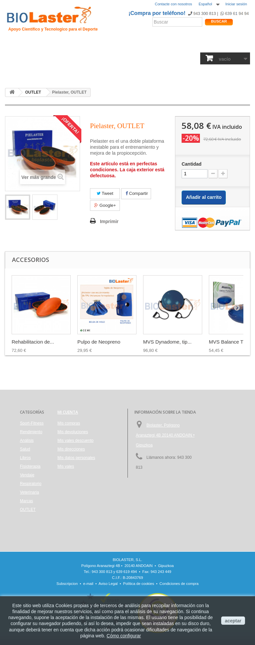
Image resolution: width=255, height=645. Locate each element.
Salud (76, 58)
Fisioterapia (138, 58)
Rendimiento (131, 44)
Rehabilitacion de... (33, 342)
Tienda (227, 44)
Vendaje (163, 58)
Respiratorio (189, 58)
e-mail (88, 584)
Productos (197, 44)
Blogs (176, 44)
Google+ (105, 205)
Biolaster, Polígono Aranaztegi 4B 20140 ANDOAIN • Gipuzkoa (165, 435)
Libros (115, 58)
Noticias (157, 44)
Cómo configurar (124, 635)
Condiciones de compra (179, 584)
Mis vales (65, 466)
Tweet (105, 193)
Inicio (13, 44)
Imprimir (109, 221)
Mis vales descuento (75, 440)
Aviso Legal (108, 584)
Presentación (36, 44)
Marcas (26, 501)
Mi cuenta (67, 412)
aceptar (233, 620)
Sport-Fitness (21, 58)
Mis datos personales (76, 457)
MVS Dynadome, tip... (167, 342)
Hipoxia (63, 44)
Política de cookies (138, 584)
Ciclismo (104, 44)
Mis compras (68, 423)
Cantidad (192, 164)
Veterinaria (29, 492)
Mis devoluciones (72, 432)
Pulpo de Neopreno (98, 342)
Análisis (95, 58)
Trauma (83, 44)
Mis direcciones (71, 449)
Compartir (137, 193)
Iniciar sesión (236, 4)
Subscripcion (67, 584)
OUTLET (16, 73)
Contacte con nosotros (173, 4)
